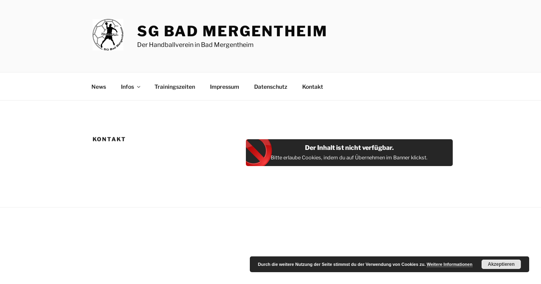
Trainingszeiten (174, 86)
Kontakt (312, 86)
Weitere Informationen (449, 264)
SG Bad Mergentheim (232, 31)
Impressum (224, 86)
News (98, 86)
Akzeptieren (501, 264)
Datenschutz (270, 86)
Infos (131, 86)
